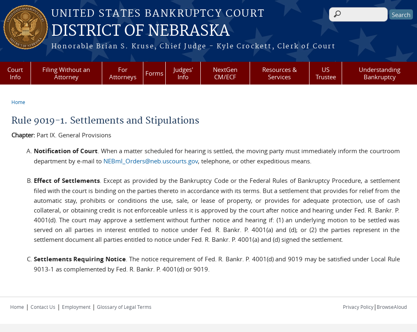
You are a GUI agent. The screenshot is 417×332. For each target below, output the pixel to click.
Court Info (15, 73)
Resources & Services (279, 73)
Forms (154, 73)
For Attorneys (122, 73)
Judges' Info (183, 73)
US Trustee (326, 73)
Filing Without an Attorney (66, 73)
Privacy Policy (358, 307)
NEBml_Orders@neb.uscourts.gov (150, 161)
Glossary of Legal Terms (124, 307)
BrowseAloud (392, 307)
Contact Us (43, 307)
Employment (76, 307)
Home (18, 102)
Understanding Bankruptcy (379, 73)
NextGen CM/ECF (225, 73)
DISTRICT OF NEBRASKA (140, 31)
